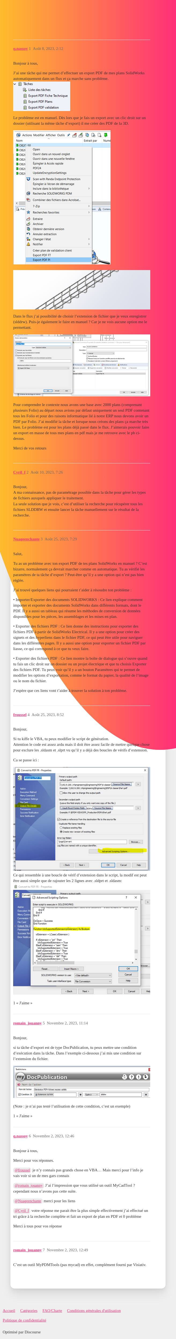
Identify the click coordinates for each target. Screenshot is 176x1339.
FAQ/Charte (52, 1310)
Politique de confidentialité (24, 1320)
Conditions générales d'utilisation (94, 1310)
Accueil (9, 1310)
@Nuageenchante (28, 1201)
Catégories (28, 1310)
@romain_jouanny (29, 1185)
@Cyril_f (22, 1211)
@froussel (22, 1170)
